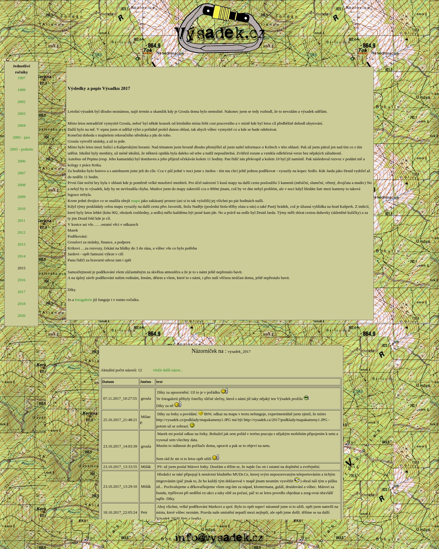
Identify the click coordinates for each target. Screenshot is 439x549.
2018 (21, 303)
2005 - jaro (21, 137)
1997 (21, 78)
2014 (21, 256)
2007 (21, 173)
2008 (21, 184)
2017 (21, 291)
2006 (21, 161)
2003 (21, 113)
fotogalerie (83, 299)
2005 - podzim (21, 149)
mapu (135, 200)
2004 (21, 125)
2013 (21, 244)
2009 (21, 196)
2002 (21, 101)
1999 (21, 89)
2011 (22, 220)
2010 (21, 208)
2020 (21, 315)
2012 (21, 232)
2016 (21, 280)
